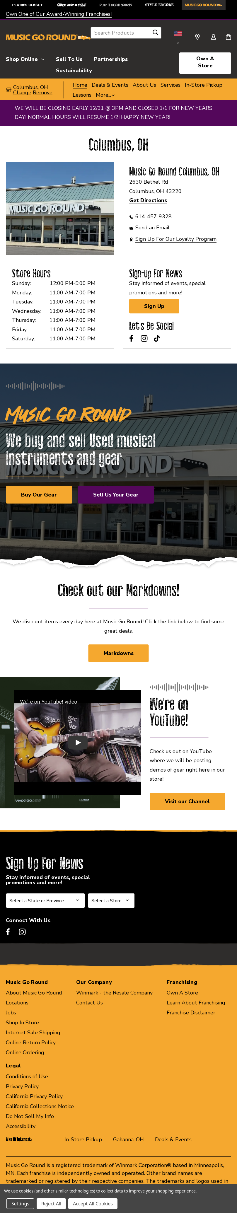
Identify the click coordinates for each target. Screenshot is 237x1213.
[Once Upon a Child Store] (72, 5)
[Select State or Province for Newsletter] (45, 900)
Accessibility (20, 1126)
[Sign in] (213, 37)
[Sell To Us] (69, 58)
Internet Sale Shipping (33, 1032)
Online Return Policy (31, 1042)
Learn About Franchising (196, 1002)
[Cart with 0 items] (228, 37)
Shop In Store (22, 1022)
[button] (105, 94)
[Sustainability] (74, 70)
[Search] (155, 34)
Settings (20, 1203)
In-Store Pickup (83, 1139)
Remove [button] (42, 92)
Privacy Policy (22, 1086)
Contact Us (89, 1002)
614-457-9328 (153, 216)
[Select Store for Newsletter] (111, 900)
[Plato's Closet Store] (28, 5)
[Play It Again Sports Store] (116, 5)
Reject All (51, 1203)
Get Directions (148, 200)
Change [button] (22, 92)
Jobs (11, 1012)
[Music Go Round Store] (204, 5)
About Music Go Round (34, 992)
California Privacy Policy (34, 1096)
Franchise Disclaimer (191, 1012)
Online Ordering (25, 1052)
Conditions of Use (27, 1076)
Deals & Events (173, 1139)
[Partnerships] (111, 58)
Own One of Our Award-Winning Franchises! (59, 14)
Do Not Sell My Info (30, 1116)
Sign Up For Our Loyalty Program (175, 239)
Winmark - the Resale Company (114, 992)
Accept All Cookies (93, 1203)
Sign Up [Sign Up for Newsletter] (154, 306)
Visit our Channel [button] (187, 801)
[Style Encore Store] (160, 5)
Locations (17, 1002)
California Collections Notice (40, 1106)
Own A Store (205, 62)
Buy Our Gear (39, 494)
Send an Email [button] (152, 227)
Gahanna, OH (128, 1139)
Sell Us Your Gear (116, 494)
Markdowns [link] (119, 653)
